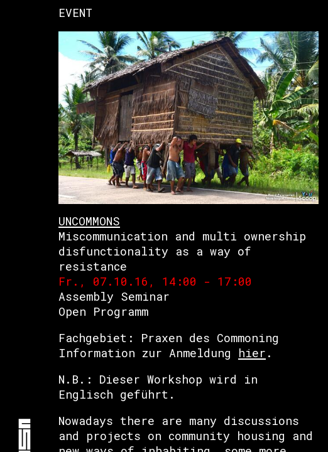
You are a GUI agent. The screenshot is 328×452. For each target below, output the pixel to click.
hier (252, 352)
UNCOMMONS (89, 221)
